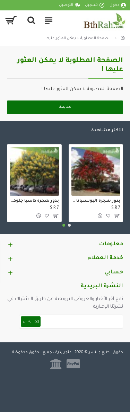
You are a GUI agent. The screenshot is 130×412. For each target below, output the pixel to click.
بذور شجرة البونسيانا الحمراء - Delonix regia (96, 201)
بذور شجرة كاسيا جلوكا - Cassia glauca (34, 201)
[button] (69, 225)
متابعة (65, 107)
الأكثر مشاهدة (107, 130)
